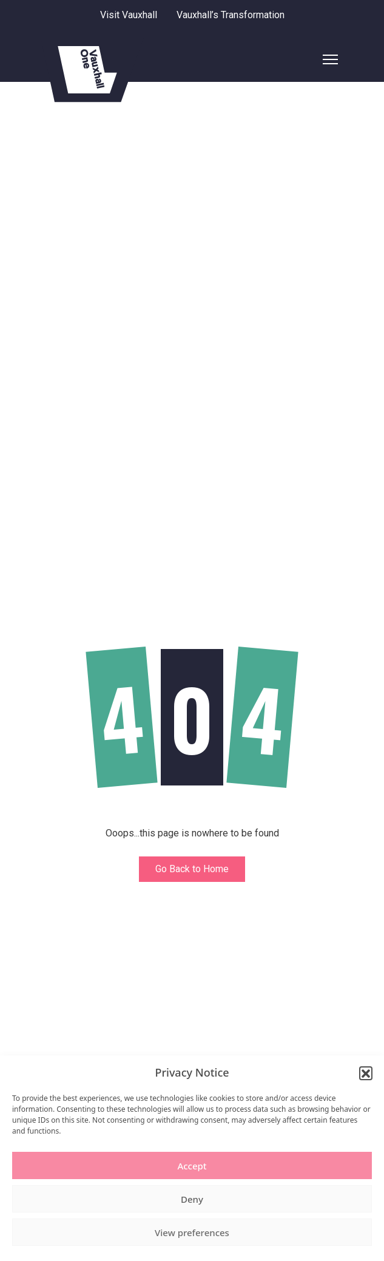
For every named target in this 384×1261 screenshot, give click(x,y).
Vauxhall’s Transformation (231, 15)
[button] (366, 1073)
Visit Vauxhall (128, 15)
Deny (192, 1199)
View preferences (192, 1232)
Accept (191, 1166)
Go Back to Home (192, 869)
